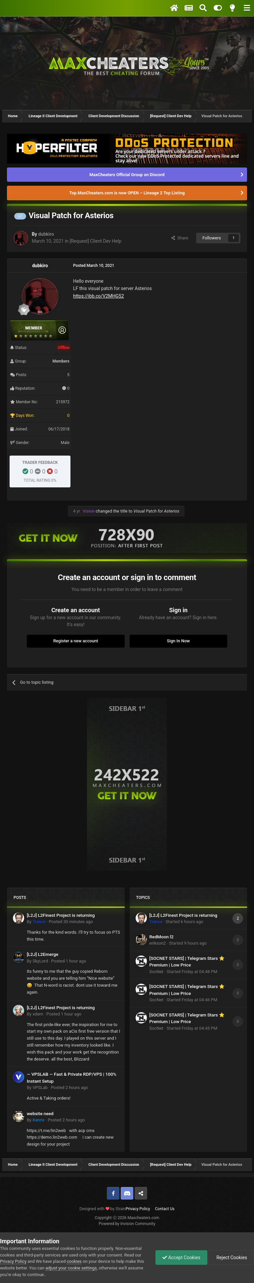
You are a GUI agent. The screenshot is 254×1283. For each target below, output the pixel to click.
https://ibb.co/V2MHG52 (98, 296)
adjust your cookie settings (71, 1267)
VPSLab (40, 1087)
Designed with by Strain (102, 1209)
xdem (37, 1014)
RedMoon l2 (161, 936)
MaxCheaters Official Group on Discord (127, 174)
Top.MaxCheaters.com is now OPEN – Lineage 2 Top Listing (127, 192)
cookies (74, 1261)
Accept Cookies (181, 1257)
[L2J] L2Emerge (42, 954)
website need (40, 1113)
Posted (71, 921)
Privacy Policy (138, 1209)
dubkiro (46, 234)
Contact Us (165, 1209)
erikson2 (157, 943)
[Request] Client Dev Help (95, 241)
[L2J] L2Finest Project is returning (61, 915)
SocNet (156, 971)
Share (179, 237)
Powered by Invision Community (127, 1223)
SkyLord (40, 961)
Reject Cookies (231, 1257)
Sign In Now (178, 640)
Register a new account (75, 640)
